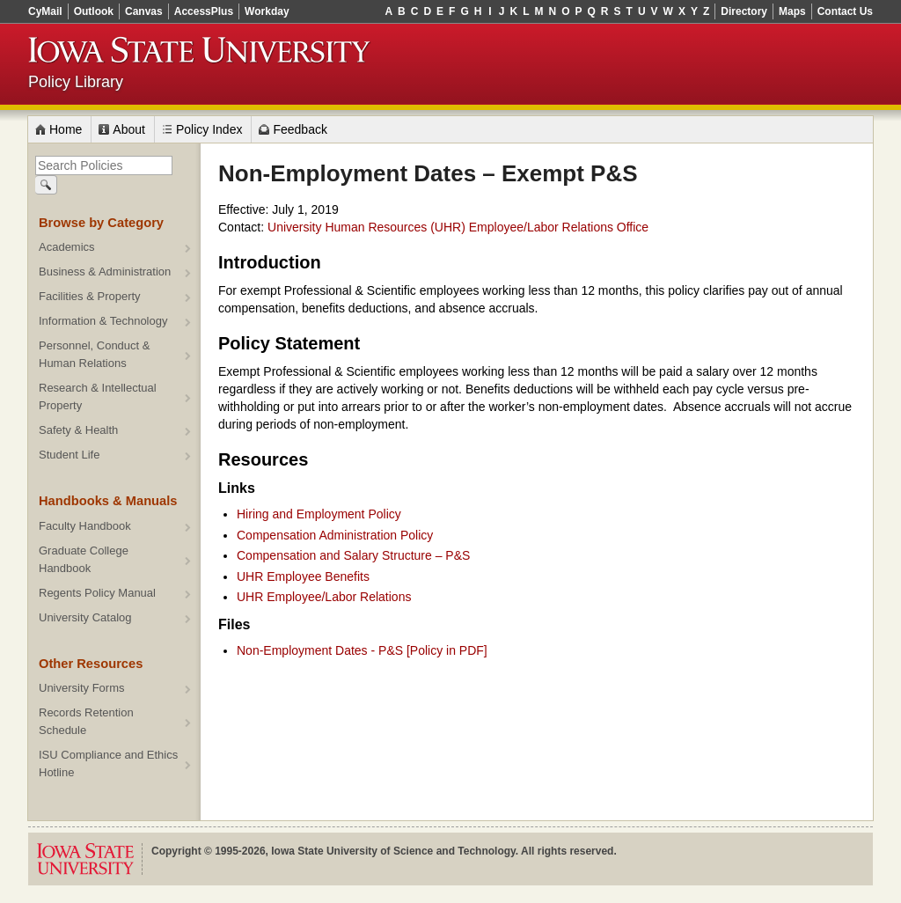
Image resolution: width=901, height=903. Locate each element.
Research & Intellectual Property (98, 396)
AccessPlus (203, 11)
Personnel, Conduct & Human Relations (94, 354)
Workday (267, 11)
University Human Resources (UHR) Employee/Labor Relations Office (457, 227)
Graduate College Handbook (83, 559)
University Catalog (85, 617)
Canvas (144, 11)
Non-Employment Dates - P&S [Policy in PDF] (362, 650)
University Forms (82, 687)
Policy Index (209, 129)
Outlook (94, 11)
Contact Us (845, 11)
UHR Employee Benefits (303, 576)
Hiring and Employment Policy (319, 514)
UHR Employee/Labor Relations (324, 597)
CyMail (45, 11)
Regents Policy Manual (97, 592)
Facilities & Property (90, 296)
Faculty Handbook (85, 525)
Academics (67, 246)
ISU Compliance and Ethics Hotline (108, 763)
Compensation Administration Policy (335, 535)
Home (65, 129)
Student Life (69, 454)
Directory (744, 11)
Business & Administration (105, 271)
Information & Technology (103, 320)
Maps (792, 11)
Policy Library (75, 82)
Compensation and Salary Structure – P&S (353, 555)
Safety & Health (78, 430)
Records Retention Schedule (86, 721)
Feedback (299, 129)
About (129, 129)
